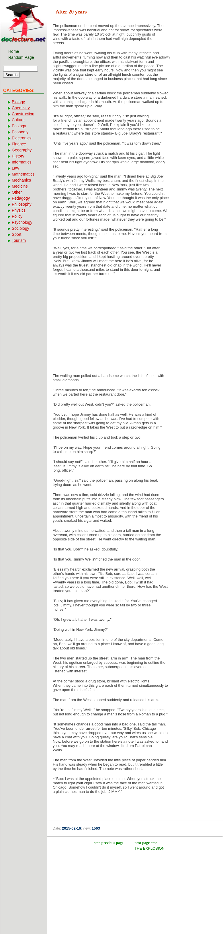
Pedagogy (21, 198)
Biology (18, 102)
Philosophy (22, 204)
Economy (20, 132)
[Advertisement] (135, 326)
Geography (22, 150)
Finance (19, 144)
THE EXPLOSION (149, 848)
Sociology (20, 228)
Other (17, 192)
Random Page (21, 57)
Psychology (22, 222)
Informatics (21, 162)
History (18, 156)
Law (15, 168)
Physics (19, 210)
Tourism (19, 240)
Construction (23, 114)
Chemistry (21, 108)
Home (13, 51)
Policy (17, 216)
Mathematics (23, 174)
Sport (16, 234)
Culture (18, 120)
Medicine (20, 186)
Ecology (19, 126)
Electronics (21, 138)
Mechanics (21, 180)
